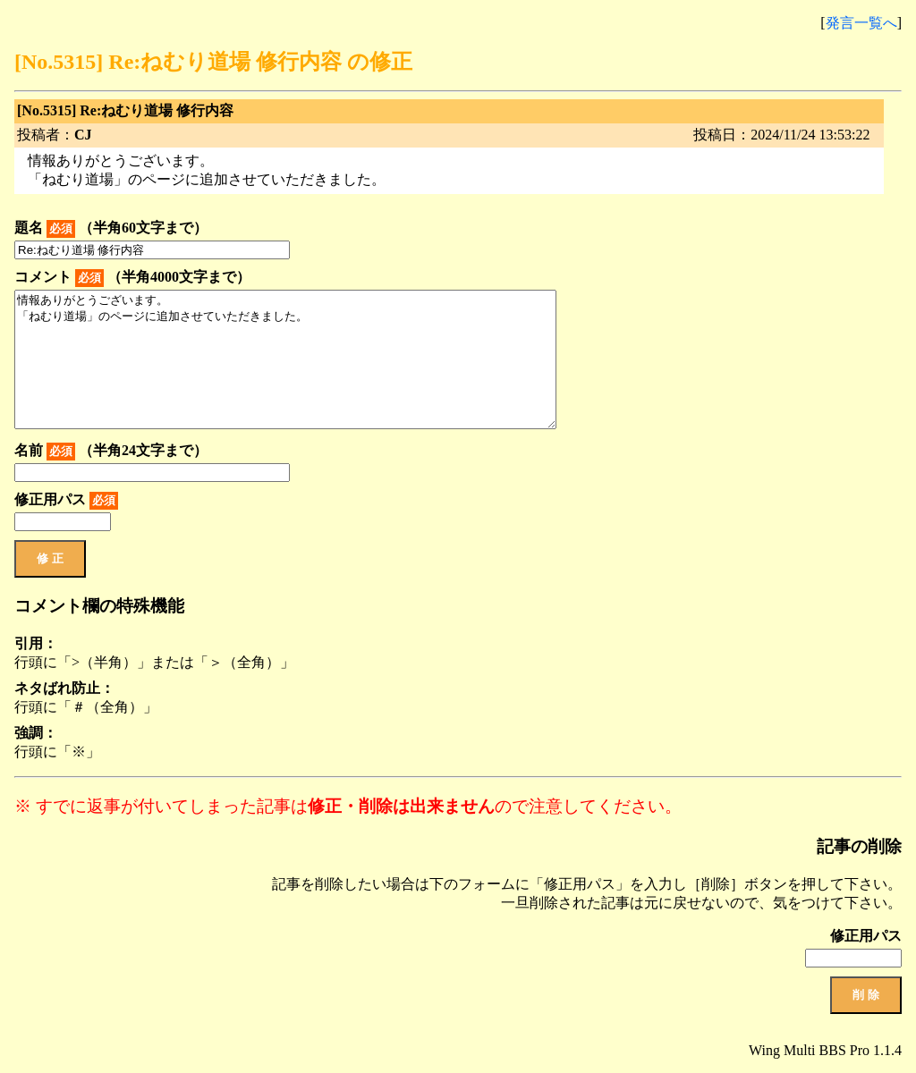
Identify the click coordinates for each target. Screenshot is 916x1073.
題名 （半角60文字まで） (111, 229)
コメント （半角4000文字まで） (132, 278)
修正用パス (66, 501)
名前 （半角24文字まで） (111, 451)
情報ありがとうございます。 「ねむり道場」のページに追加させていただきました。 (285, 359)
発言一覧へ (861, 22)
